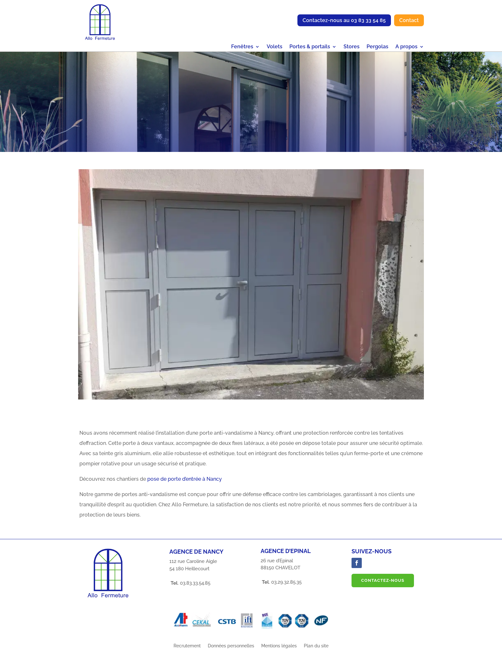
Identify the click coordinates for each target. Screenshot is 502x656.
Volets (274, 47)
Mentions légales (279, 649)
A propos (406, 47)
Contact (409, 20)
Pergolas (377, 47)
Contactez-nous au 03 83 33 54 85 (344, 20)
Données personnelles (231, 649)
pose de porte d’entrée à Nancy (184, 482)
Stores (352, 47)
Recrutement (187, 649)
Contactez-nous (382, 583)
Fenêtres (242, 47)
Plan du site (316, 649)
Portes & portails (309, 47)
